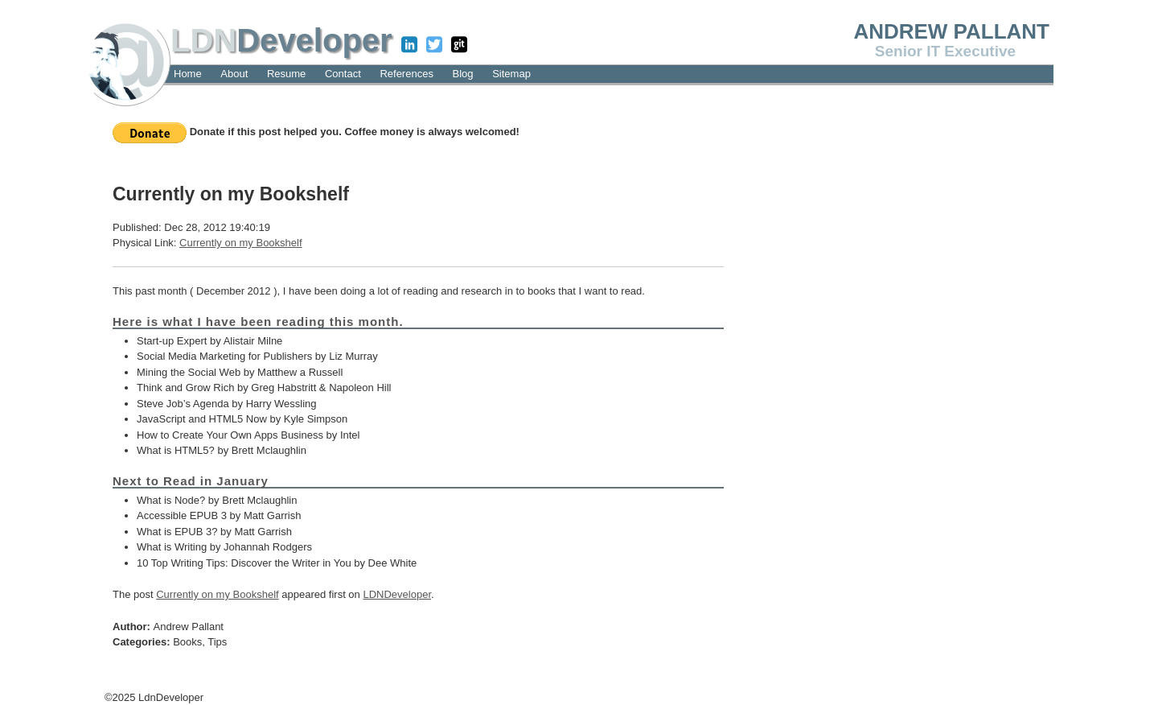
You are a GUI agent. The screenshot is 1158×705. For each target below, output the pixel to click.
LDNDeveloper (397, 594)
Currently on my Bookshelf (240, 243)
